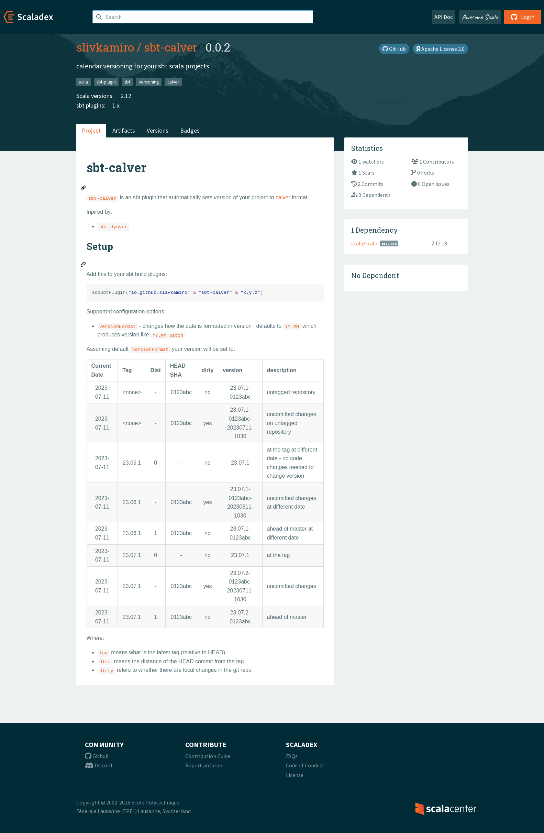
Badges (190, 130)
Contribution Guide (207, 756)
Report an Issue (203, 765)
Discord (98, 765)
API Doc (443, 16)
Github (97, 756)
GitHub (394, 48)
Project (91, 130)
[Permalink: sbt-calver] (83, 189)
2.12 (126, 96)
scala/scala (364, 243)
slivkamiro (105, 47)
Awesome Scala (480, 16)
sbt (127, 82)
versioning (149, 82)
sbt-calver (170, 47)
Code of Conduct (305, 765)
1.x (116, 105)
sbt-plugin (106, 82)
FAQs (292, 756)
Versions (157, 130)
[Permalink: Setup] (83, 265)
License (294, 774)
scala (83, 82)
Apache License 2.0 (440, 48)
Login (522, 16)
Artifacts (123, 130)
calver (173, 82)
